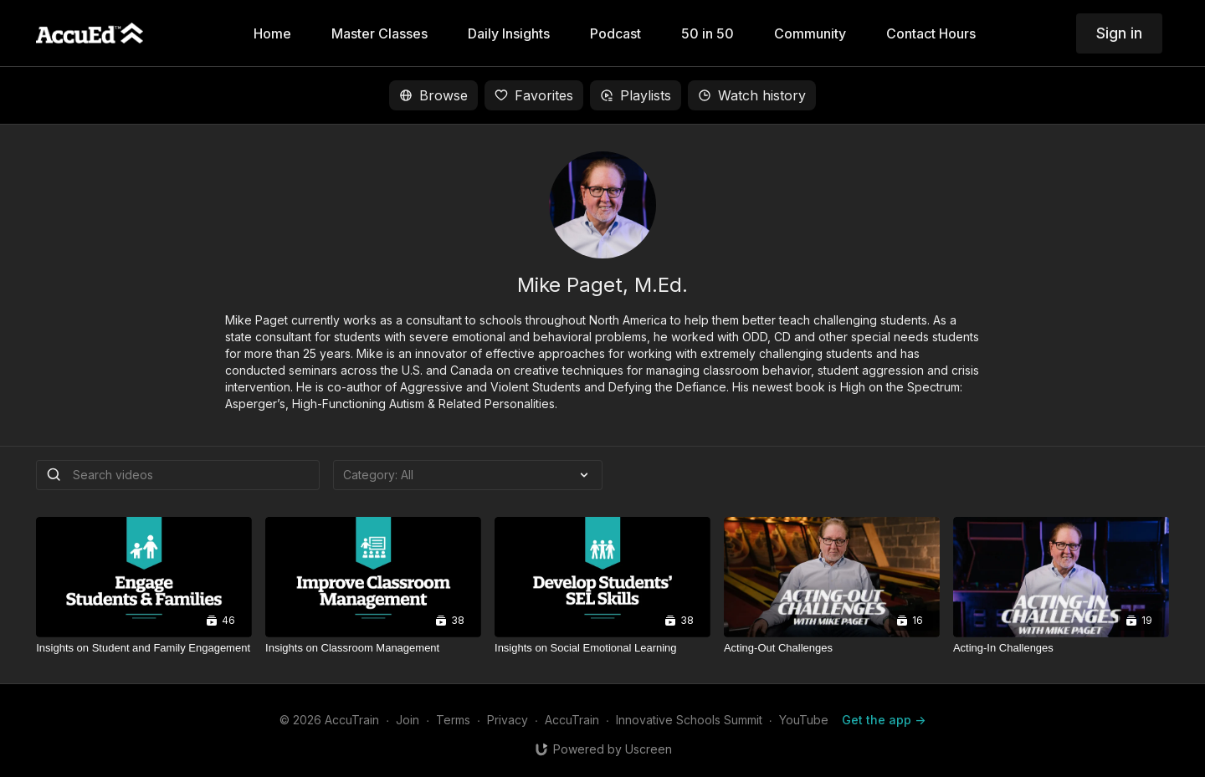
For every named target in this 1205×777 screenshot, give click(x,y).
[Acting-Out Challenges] (832, 648)
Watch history (752, 95)
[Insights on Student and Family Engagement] (144, 648)
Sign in (1119, 33)
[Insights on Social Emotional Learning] (602, 648)
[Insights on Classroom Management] (373, 648)
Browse (433, 95)
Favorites (534, 95)
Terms (453, 720)
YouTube (803, 720)
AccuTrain (572, 720)
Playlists (635, 95)
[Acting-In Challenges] (1061, 648)
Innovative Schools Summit (689, 720)
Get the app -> (884, 720)
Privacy (507, 720)
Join (407, 720)
